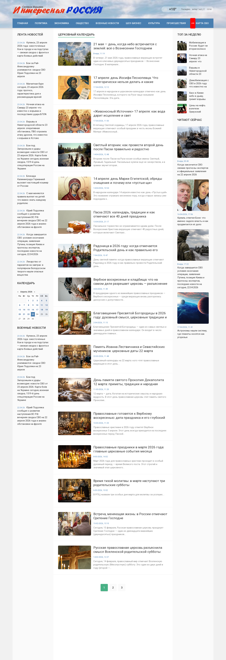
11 (42, 305)
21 (24, 314)
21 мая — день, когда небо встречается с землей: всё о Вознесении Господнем (125, 46)
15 (28, 310)
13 (20, 310)
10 (37, 305)
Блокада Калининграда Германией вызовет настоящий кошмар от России (32, 181)
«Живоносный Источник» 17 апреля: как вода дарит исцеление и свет (129, 113)
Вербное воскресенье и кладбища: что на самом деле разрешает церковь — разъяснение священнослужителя (130, 282)
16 (33, 310)
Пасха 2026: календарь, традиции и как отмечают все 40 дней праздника (124, 214)
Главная (22, 23)
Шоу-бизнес (133, 23)
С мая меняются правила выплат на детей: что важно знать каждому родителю (31, 198)
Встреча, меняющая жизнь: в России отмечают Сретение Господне (130, 516)
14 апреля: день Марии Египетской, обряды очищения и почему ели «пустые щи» (127, 181)
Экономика (61, 23)
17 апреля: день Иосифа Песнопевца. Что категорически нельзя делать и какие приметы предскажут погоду (125, 80)
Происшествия (176, 23)
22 (28, 314)
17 (37, 310)
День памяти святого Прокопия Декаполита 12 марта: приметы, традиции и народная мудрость (128, 382)
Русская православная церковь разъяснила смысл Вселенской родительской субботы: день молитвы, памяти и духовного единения (129, 550)
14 (24, 310)
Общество (82, 23)
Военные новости (107, 23)
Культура (154, 23)
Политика (41, 23)
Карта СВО (202, 23)
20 (20, 314)
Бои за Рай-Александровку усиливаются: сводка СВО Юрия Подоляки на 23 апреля (31, 70)
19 (46, 310)
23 (33, 314)
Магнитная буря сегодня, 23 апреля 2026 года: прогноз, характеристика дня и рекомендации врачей (30, 90)
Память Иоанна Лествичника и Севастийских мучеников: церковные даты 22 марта (129, 349)
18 (42, 310)
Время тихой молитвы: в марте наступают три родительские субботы (129, 483)
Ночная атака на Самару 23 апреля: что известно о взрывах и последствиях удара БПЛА (31, 109)
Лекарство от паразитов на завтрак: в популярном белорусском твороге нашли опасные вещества (31, 268)
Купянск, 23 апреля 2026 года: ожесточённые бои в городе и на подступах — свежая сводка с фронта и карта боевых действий (33, 49)
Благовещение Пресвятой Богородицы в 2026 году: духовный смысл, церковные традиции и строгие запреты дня (130, 315)
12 (46, 305)
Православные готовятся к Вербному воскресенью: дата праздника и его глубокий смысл (129, 416)
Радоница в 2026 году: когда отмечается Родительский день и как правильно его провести (125, 248)
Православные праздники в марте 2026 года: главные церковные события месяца (128, 449)
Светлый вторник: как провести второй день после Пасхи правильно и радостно (128, 147)
